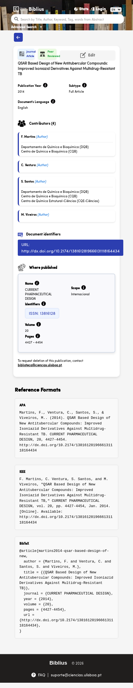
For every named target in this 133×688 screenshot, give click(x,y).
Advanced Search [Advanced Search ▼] (26, 27)
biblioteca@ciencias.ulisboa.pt (40, 365)
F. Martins (28, 136)
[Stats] (81, 9)
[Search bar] (71, 19)
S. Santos (27, 181)
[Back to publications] (18, 37)
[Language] (116, 9)
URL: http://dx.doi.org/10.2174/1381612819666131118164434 (70, 247)
